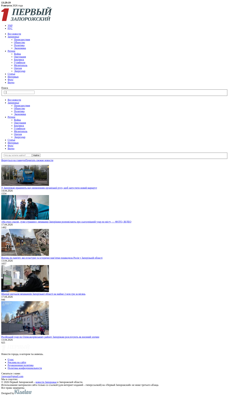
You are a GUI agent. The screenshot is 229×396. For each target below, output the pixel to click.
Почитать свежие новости (39, 160)
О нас (11, 359)
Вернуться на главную (13, 160)
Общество (19, 42)
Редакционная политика (20, 365)
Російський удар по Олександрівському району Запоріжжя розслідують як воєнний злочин (50, 337)
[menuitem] (118, 25)
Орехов (18, 68)
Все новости (14, 33)
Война (17, 54)
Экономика (20, 48)
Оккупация (20, 56)
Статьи (11, 74)
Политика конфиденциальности (25, 368)
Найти (36, 155)
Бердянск (19, 59)
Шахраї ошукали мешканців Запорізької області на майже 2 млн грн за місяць (43, 294)
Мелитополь (20, 65)
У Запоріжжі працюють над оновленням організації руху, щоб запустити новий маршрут (49, 187)
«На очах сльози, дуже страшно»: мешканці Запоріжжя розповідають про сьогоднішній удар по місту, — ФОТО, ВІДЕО (66, 221)
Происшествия (22, 39)
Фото (10, 79)
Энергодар (19, 71)
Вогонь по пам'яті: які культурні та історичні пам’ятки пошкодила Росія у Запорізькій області (52, 257)
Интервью (13, 76)
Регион (11, 51)
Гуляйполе (19, 62)
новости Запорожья (46, 382)
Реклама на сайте (17, 362)
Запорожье (13, 36)
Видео (11, 82)
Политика (19, 45)
